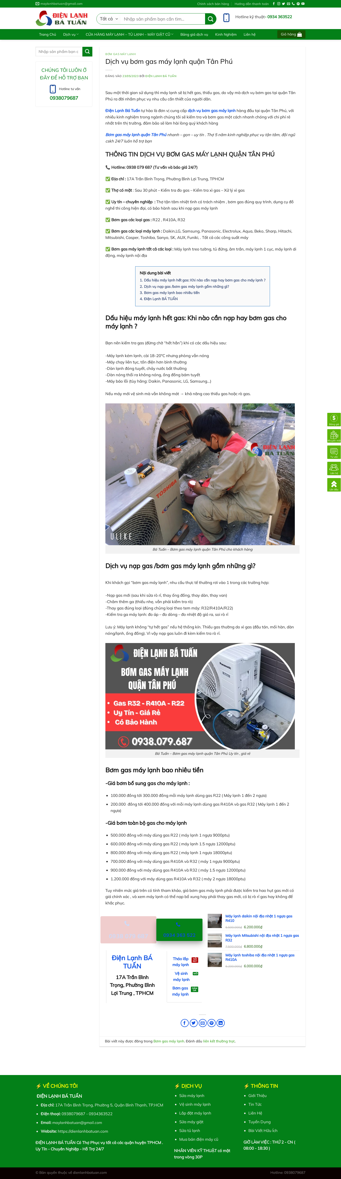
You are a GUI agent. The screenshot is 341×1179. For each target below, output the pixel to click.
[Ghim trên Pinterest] (211, 1023)
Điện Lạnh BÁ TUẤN (132, 962)
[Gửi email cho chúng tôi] (288, 4)
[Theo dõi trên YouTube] (303, 4)
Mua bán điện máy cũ (198, 1139)
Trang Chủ (47, 34)
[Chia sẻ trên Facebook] (185, 1023)
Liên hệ (250, 34)
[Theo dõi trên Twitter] (283, 4)
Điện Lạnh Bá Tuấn (160, 76)
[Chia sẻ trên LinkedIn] (220, 1023)
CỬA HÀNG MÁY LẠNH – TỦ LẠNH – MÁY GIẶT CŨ (129, 34)
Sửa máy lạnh (191, 1095)
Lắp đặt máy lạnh (195, 1112)
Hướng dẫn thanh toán (252, 4)
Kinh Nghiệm (226, 34)
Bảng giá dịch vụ (194, 34)
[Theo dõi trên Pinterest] (298, 4)
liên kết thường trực (219, 1041)
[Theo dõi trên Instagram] (278, 4)
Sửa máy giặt (191, 1121)
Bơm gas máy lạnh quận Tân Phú (135, 134)
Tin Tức (255, 1104)
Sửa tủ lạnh (189, 1130)
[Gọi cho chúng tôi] (293, 4)
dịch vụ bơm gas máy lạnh (212, 110)
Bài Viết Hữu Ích (263, 1130)
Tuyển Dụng (259, 1121)
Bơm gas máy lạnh (120, 54)
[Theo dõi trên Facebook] (273, 4)
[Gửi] (210, 19)
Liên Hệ (255, 1112)
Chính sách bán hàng (213, 4)
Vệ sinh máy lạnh (195, 1104)
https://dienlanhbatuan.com (83, 1131)
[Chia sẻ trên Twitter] (194, 1023)
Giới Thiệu (257, 1095)
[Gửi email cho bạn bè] (203, 1023)
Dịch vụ (71, 34)
